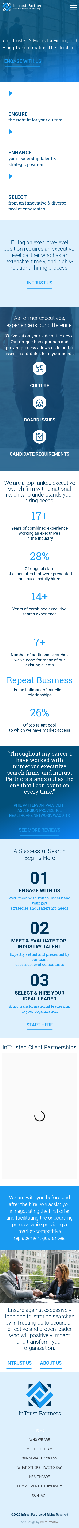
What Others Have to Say (39, 1468)
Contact (39, 1495)
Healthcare (39, 1477)
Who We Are (39, 1440)
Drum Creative (49, 1522)
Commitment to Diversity (39, 1486)
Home (39, 1430)
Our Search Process (39, 1458)
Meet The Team (39, 1449)
